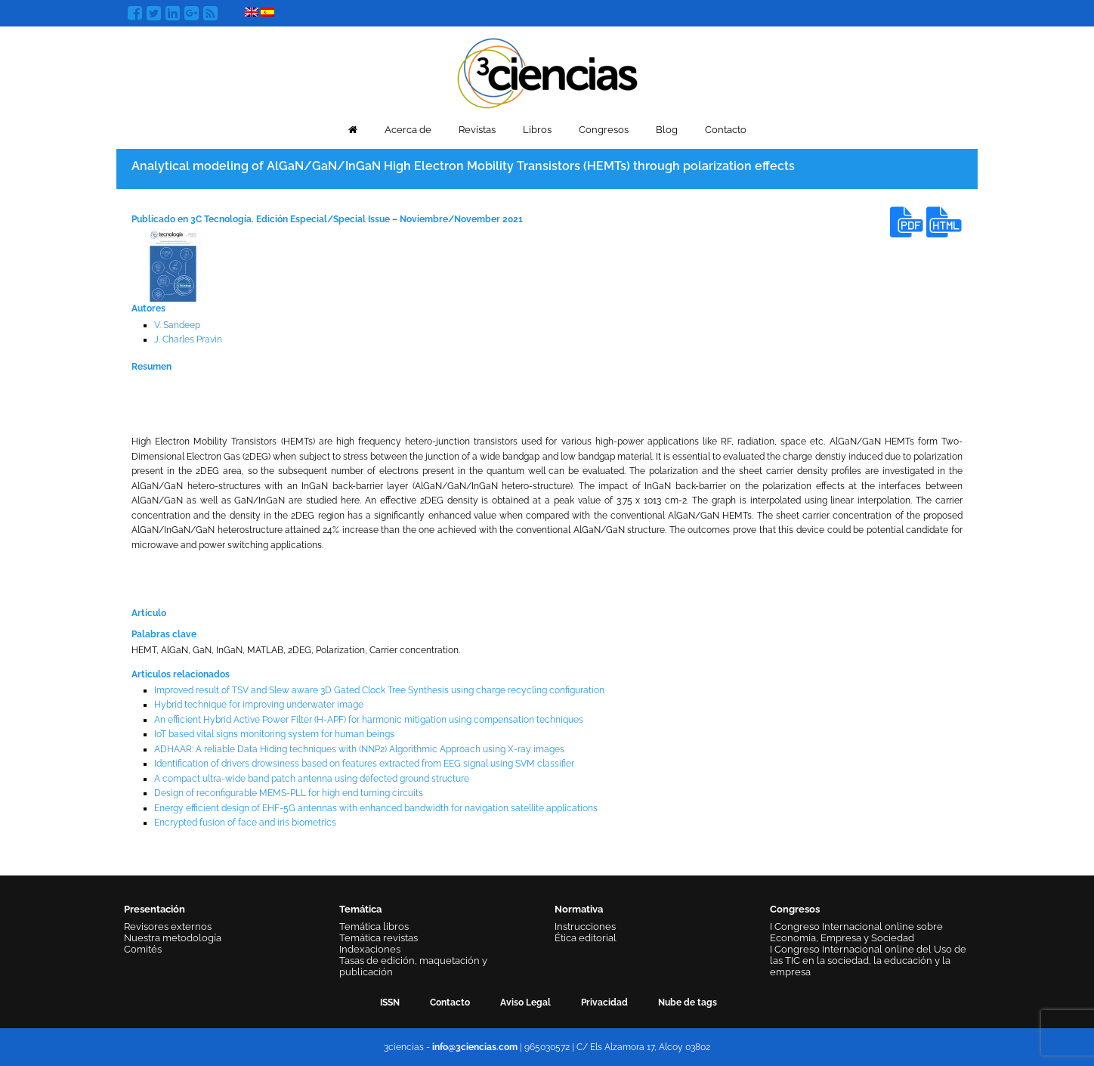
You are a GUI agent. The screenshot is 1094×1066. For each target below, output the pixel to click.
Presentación (154, 909)
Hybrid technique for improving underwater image (258, 704)
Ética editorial (586, 938)
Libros (537, 129)
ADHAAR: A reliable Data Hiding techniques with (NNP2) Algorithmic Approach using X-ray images (359, 749)
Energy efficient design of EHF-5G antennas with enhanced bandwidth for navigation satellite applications (376, 808)
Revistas (477, 129)
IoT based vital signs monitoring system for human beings (274, 734)
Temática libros (374, 926)
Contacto (725, 129)
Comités (143, 949)
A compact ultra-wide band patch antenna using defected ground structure (311, 778)
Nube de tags (687, 1002)
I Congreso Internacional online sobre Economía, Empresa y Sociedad (856, 932)
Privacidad (604, 1002)
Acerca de (408, 129)
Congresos (604, 129)
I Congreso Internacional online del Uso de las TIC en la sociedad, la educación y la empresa (868, 961)
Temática (360, 909)
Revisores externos (168, 926)
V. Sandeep (177, 325)
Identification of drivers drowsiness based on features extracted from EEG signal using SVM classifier (364, 763)
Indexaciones (369, 949)
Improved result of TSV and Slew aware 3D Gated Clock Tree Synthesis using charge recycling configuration (379, 690)
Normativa (579, 909)
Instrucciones (585, 926)
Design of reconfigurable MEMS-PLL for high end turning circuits (288, 793)
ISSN (390, 1002)
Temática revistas (378, 938)
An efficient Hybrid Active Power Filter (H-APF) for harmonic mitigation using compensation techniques (368, 719)
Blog (667, 129)
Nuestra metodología (172, 938)
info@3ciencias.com (475, 1047)
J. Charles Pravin (188, 339)
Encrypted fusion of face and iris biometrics (245, 822)
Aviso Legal (525, 1002)
